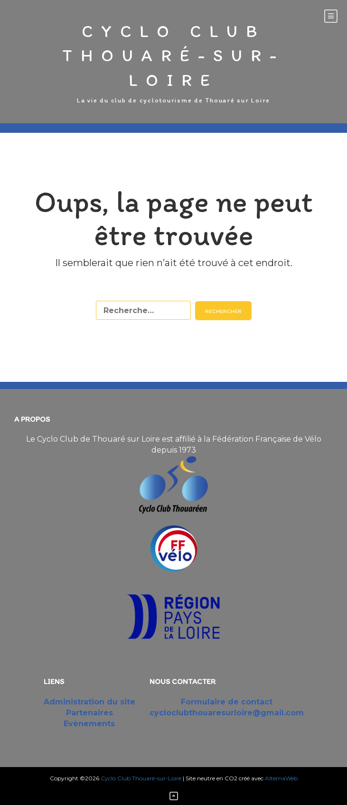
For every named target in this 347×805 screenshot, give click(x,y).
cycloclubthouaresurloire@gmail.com (227, 712)
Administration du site (89, 701)
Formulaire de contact (226, 701)
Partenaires (89, 712)
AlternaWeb (281, 778)
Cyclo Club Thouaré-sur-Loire (173, 55)
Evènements (89, 723)
